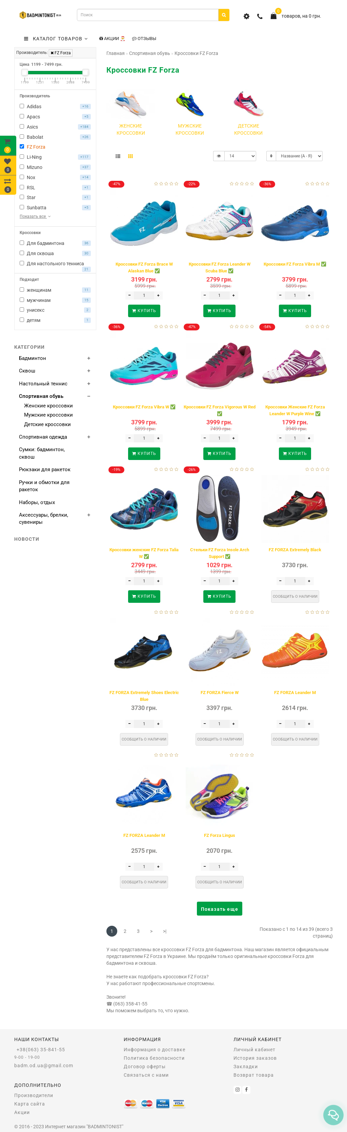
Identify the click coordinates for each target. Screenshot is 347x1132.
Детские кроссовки (47, 424)
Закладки (245, 1066)
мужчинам (55, 300)
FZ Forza (60, 53)
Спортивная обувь (41, 396)
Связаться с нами (146, 1075)
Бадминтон (32, 358)
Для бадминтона (55, 243)
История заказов (255, 1058)
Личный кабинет (254, 1049)
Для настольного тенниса (55, 264)
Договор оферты (145, 1066)
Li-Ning (55, 157)
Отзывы (144, 38)
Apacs (55, 116)
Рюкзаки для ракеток (44, 469)
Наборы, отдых (37, 502)
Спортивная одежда (43, 437)
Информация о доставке (154, 1049)
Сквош (27, 371)
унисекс (55, 310)
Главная (115, 53)
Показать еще (219, 909)
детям (55, 320)
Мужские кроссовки (48, 415)
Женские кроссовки (48, 406)
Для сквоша (55, 253)
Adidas (55, 106)
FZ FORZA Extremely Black (295, 549)
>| (164, 931)
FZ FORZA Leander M (295, 692)
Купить (144, 310)
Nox (55, 177)
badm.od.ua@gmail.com (43, 1065)
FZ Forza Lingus (219, 835)
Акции (22, 1112)
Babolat (55, 137)
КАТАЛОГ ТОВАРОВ (56, 38)
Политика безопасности (154, 1058)
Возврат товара (253, 1075)
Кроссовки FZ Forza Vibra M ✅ (295, 264)
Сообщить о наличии (295, 596)
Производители (33, 1095)
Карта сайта (29, 1104)
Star (55, 197)
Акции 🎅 (112, 38)
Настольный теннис (43, 384)
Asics (55, 127)
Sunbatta (55, 207)
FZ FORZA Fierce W (220, 692)
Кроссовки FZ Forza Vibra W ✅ (144, 406)
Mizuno (55, 167)
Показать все (36, 216)
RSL (55, 187)
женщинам (55, 290)
